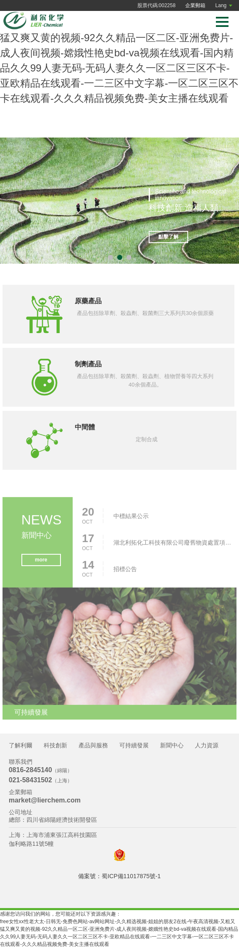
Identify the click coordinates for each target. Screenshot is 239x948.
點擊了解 (168, 237)
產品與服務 (93, 745)
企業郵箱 (195, 5)
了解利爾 (20, 745)
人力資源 (206, 745)
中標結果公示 (131, 517)
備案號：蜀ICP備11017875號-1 (119, 876)
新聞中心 (172, 745)
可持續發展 (134, 745)
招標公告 (125, 570)
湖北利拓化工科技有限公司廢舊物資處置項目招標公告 (173, 543)
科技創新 (55, 745)
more (41, 561)
